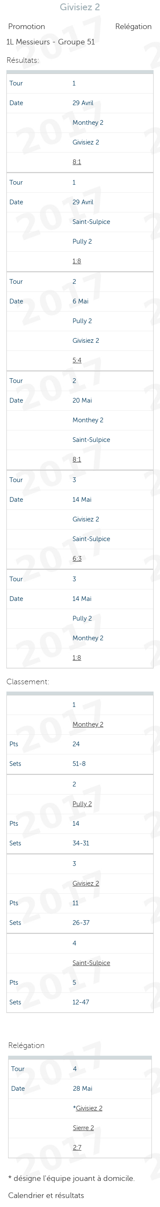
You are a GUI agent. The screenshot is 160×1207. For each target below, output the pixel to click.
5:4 (77, 360)
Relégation (133, 26)
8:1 (77, 162)
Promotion (26, 26)
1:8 (77, 261)
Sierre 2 (83, 1128)
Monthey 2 (88, 724)
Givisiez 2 (86, 883)
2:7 (77, 1147)
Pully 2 (82, 804)
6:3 (77, 558)
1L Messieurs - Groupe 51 (50, 42)
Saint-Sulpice (91, 963)
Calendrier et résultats (46, 1195)
